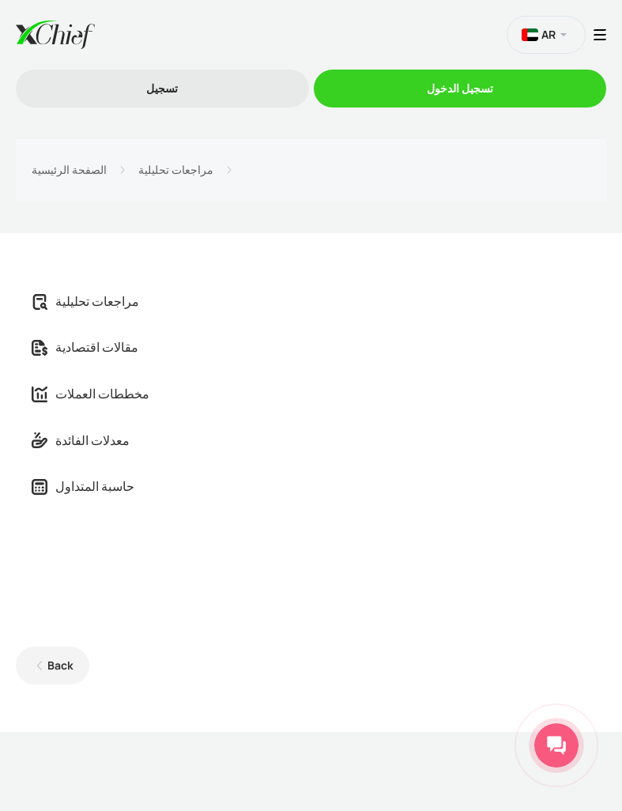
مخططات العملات (90, 393)
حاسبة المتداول (83, 486)
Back (60, 665)
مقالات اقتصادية (85, 347)
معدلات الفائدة (81, 440)
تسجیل (162, 88)
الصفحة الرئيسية (69, 170)
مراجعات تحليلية (175, 170)
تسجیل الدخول (460, 88)
